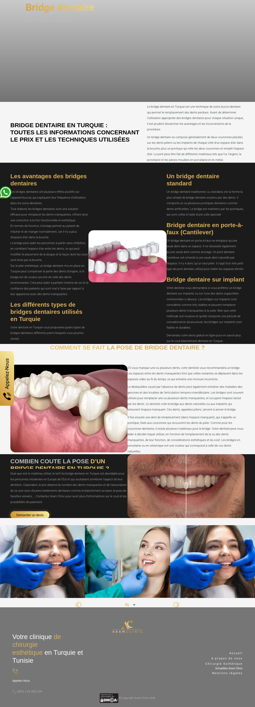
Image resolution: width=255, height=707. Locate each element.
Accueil (30, 21)
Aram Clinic (57, 496)
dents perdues (199, 112)
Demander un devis (29, 515)
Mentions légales (227, 673)
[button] (78, 604)
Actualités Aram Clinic (229, 668)
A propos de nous (227, 658)
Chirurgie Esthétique (224, 663)
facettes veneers (21, 496)
